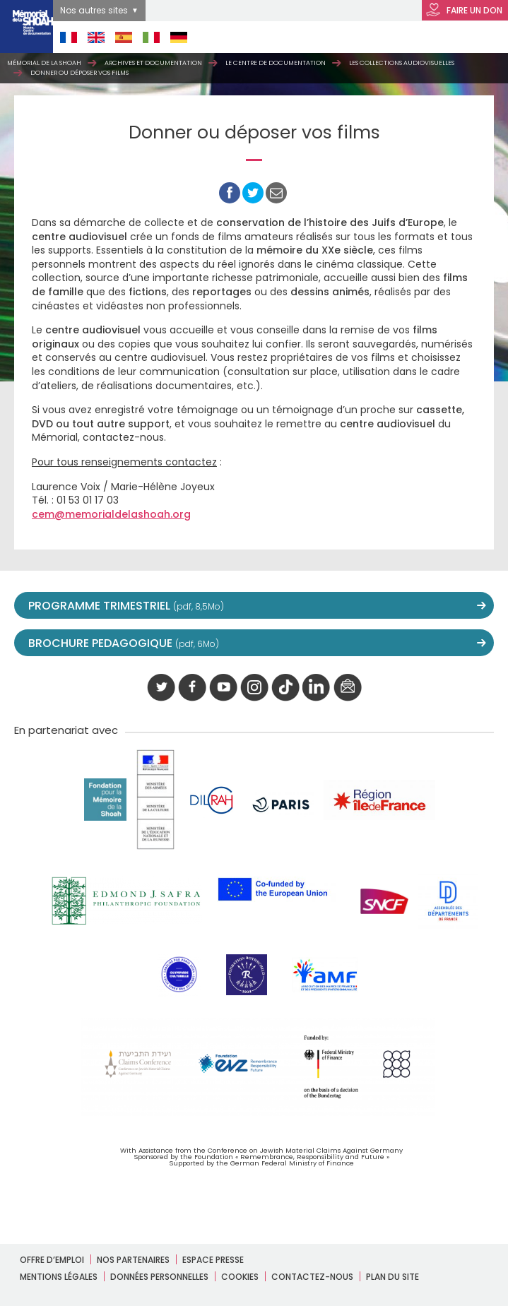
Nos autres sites (94, 10)
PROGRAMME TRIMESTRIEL (126, 606)
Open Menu (473, 37)
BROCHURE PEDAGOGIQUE (123, 643)
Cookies (240, 1277)
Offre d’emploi (52, 1260)
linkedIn (316, 688)
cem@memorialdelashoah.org (111, 514)
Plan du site (392, 1277)
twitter (161, 688)
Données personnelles (159, 1277)
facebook (192, 688)
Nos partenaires (133, 1260)
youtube (223, 688)
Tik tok (285, 688)
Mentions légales (59, 1277)
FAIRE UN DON (463, 11)
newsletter (347, 688)
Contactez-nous (312, 1277)
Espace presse (213, 1260)
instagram (254, 688)
